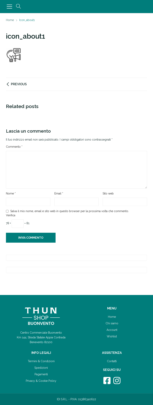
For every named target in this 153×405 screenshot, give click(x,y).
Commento (14, 146)
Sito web (108, 193)
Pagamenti (41, 374)
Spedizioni (41, 367)
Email (58, 193)
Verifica (10, 215)
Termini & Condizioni (41, 361)
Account (112, 329)
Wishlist (112, 336)
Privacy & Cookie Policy (41, 380)
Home (112, 316)
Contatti (112, 361)
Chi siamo (112, 323)
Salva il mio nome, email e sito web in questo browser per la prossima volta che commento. (69, 211)
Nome (11, 193)
